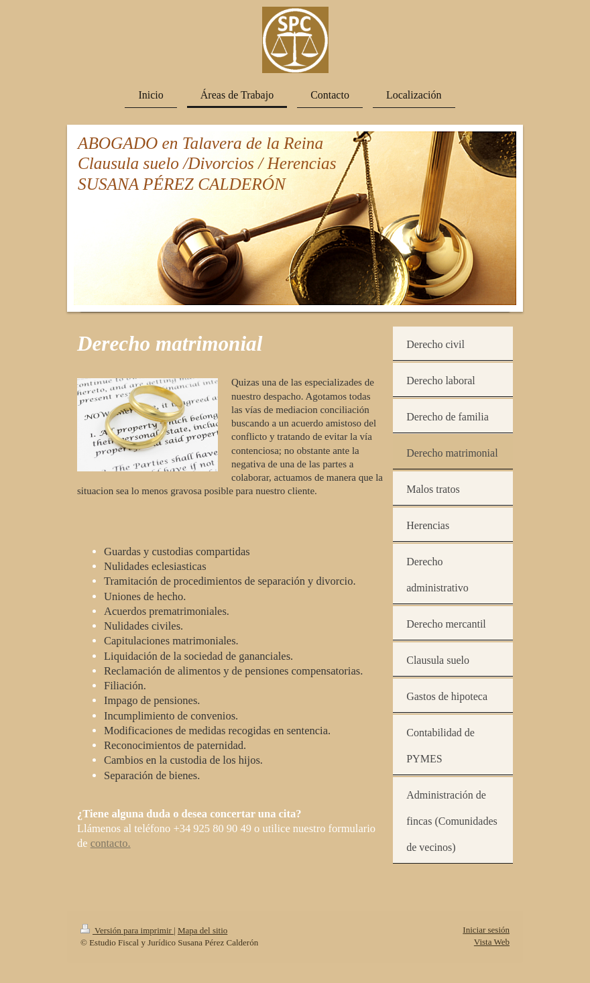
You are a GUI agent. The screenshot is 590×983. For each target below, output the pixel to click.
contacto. (111, 843)
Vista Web (492, 942)
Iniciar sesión (486, 930)
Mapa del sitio (202, 930)
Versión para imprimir (127, 930)
